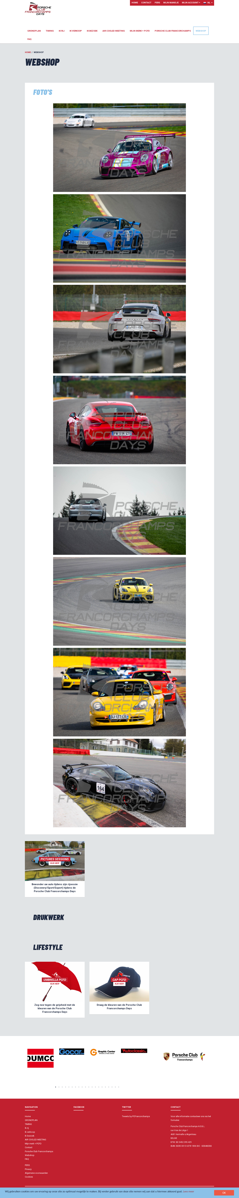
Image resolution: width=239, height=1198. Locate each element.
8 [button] (78, 1087)
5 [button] (69, 1087)
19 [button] (115, 1087)
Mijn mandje (171, 2)
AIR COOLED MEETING (113, 31)
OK (224, 1193)
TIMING (50, 31)
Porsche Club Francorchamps (173, 31)
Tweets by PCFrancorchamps (136, 1116)
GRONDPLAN (34, 31)
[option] (40, 1058)
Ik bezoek (92, 31)
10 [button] (85, 1087)
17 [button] (108, 1087)
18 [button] (112, 1087)
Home (135, 2)
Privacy (28, 1169)
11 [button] (88, 1087)
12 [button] (92, 1087)
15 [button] (102, 1087)
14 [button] (98, 1087)
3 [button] (62, 1087)
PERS (157, 2)
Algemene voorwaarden (36, 1173)
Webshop (201, 31)
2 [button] (59, 1087)
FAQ (29, 39)
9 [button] (82, 1087)
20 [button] (118, 1087)
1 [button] (55, 1087)
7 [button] (75, 1087)
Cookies (29, 1177)
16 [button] (105, 1087)
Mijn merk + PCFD (140, 31)
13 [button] (95, 1087)
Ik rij (62, 31)
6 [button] (72, 1087)
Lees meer (192, 1191)
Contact (146, 2)
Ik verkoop (76, 31)
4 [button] (65, 1087)
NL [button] (207, 2)
